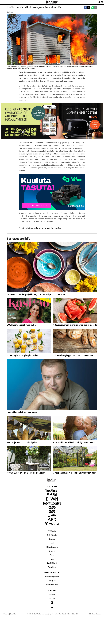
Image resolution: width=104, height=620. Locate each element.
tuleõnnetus (56, 228)
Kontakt (52, 598)
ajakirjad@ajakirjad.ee (51, 614)
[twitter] (88, 7)
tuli (39, 228)
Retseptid (52, 551)
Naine (52, 559)
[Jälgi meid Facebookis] (52, 607)
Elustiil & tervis (52, 563)
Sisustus (52, 539)
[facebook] (85, 7)
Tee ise (52, 555)
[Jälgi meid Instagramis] (52, 602)
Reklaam (52, 594)
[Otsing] (99, 2)
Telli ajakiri (52, 581)
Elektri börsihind (52, 585)
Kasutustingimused (52, 577)
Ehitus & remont (52, 547)
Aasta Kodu (52, 567)
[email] (95, 7)
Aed (52, 543)
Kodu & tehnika (52, 535)
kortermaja (46, 228)
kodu (36, 228)
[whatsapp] (92, 7)
